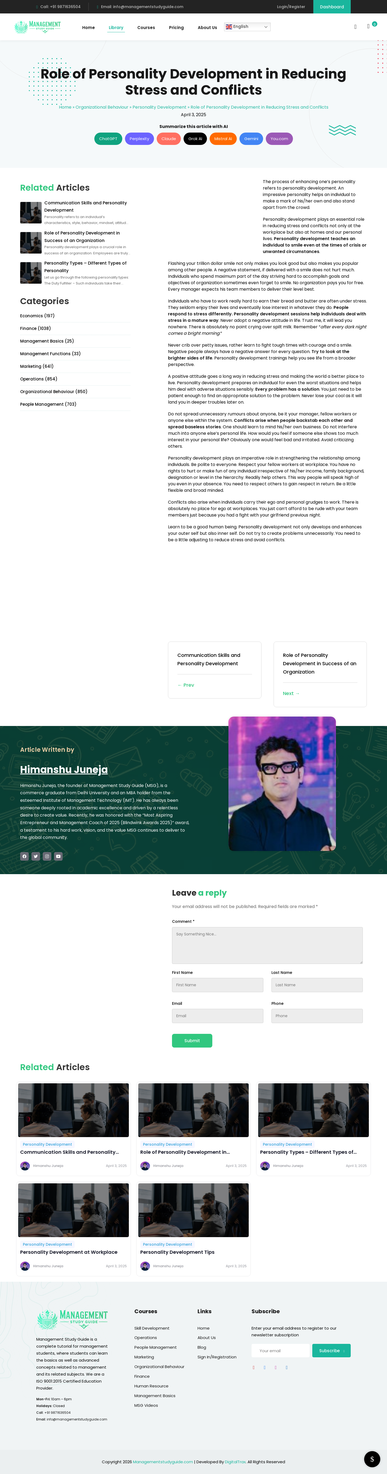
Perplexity (139, 138)
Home (88, 27)
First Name (182, 972)
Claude (169, 138)
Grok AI (195, 138)
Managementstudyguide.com (163, 1462)
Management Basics (154, 1395)
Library (116, 27)
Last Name (281, 972)
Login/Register (291, 6)
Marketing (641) (37, 366)
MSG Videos (146, 1405)
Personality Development (159, 107)
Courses (146, 27)
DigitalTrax (235, 1462)
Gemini (251, 138)
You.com (279, 138)
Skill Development (152, 1328)
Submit (192, 1041)
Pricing (176, 27)
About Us (207, 27)
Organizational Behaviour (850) (54, 391)
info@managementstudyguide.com (77, 1419)
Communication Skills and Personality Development (214, 670)
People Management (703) (48, 404)
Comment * (183, 921)
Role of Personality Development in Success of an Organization (320, 675)
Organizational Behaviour (102, 107)
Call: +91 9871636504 (58, 6)
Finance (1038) (35, 328)
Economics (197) (37, 316)
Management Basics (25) (47, 341)
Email (177, 1003)
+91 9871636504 (57, 1412)
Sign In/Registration (217, 1357)
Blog (202, 1347)
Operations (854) (39, 379)
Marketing (144, 1357)
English (237, 27)
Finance (142, 1376)
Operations (145, 1337)
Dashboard (332, 7)
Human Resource (151, 1386)
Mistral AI (223, 138)
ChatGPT (108, 138)
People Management (155, 1347)
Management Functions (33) (50, 354)
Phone (277, 1003)
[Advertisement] (213, 216)
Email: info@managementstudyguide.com (140, 6)
